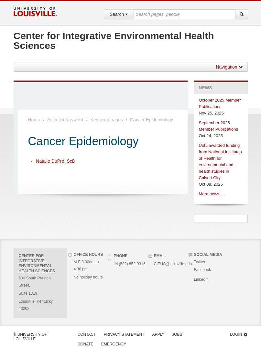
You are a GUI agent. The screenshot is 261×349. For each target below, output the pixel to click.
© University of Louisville (30, 336)
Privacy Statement (124, 334)
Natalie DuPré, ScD (55, 161)
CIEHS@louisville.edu (173, 264)
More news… (211, 193)
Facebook (202, 269)
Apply (158, 334)
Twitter (199, 262)
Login (238, 334)
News (205, 87)
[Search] (241, 14)
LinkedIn (201, 279)
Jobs (177, 334)
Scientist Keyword (65, 119)
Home (34, 119)
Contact (87, 334)
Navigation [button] (229, 67)
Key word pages (106, 119)
